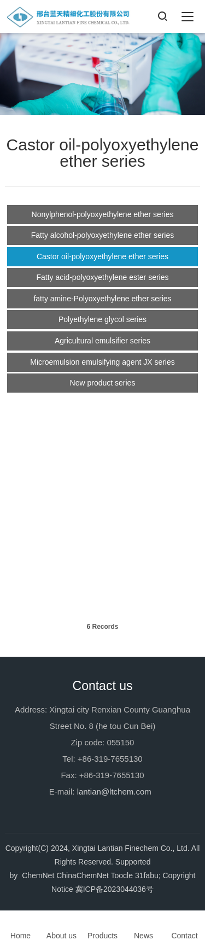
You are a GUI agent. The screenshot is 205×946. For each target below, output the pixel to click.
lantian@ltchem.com (114, 791)
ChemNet (38, 875)
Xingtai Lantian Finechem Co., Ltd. (131, 848)
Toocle (122, 875)
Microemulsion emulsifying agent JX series (102, 361)
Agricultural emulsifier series (102, 339)
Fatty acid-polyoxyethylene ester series (103, 276)
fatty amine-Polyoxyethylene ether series (102, 297)
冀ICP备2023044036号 (114, 889)
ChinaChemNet (82, 875)
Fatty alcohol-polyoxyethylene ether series (102, 234)
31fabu (147, 875)
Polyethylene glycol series (102, 318)
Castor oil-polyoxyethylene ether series (102, 255)
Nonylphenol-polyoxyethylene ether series (103, 213)
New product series (103, 381)
